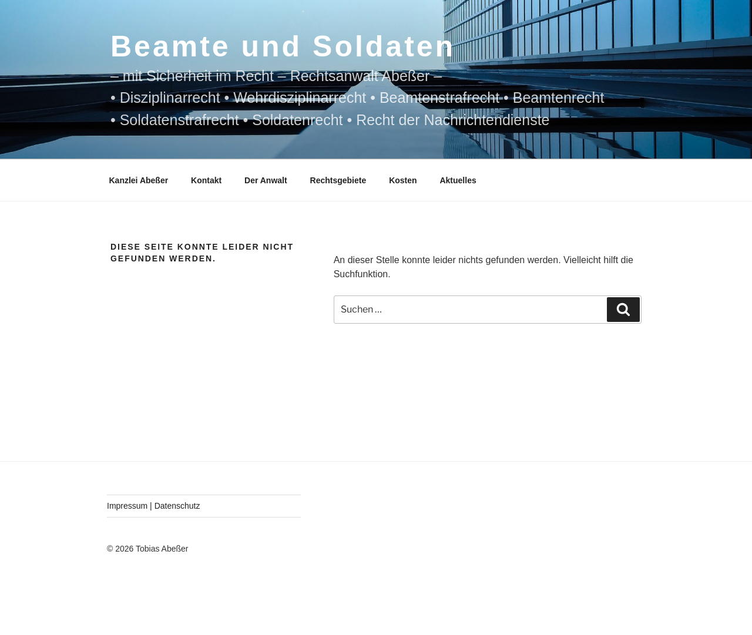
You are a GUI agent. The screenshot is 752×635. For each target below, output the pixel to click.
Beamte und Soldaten (282, 46)
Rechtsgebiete (338, 180)
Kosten (403, 180)
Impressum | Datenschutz (153, 505)
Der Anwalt (265, 180)
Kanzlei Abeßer (139, 180)
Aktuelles (457, 180)
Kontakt (206, 180)
